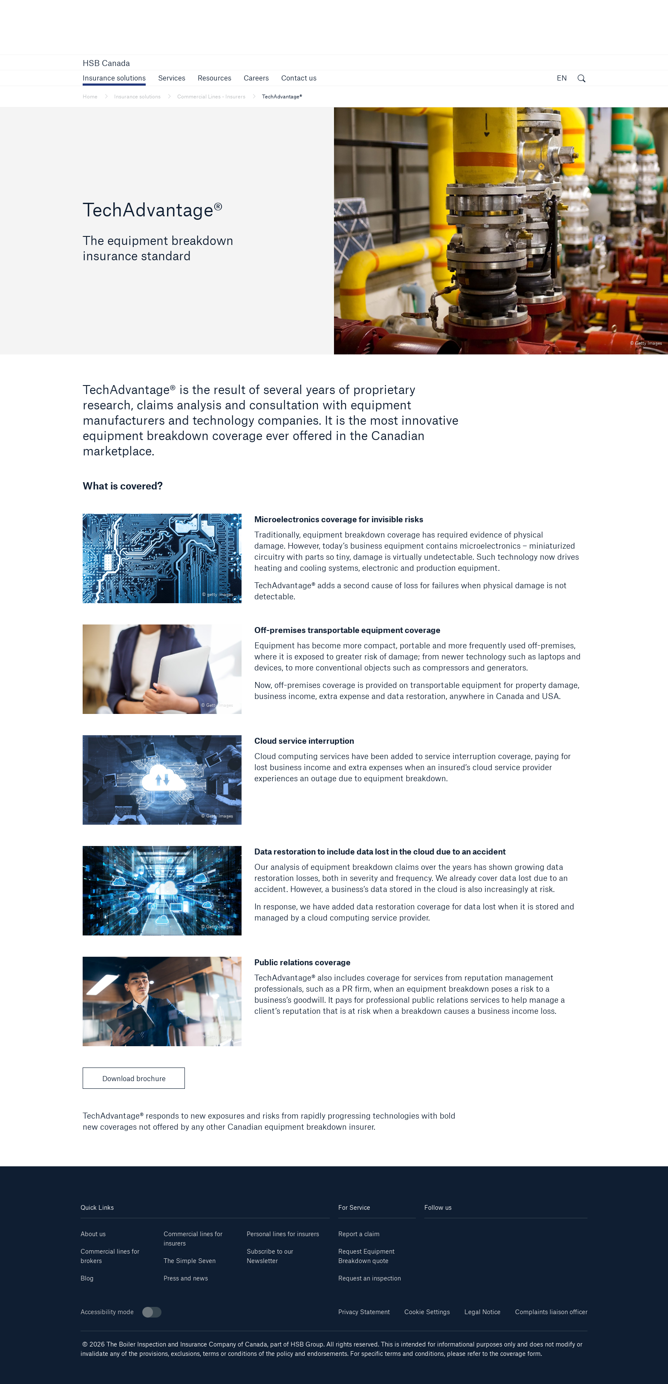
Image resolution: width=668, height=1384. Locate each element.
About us (93, 1234)
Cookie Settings (427, 1312)
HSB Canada (106, 63)
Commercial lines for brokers (110, 1256)
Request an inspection (369, 1278)
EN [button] (562, 77)
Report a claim (359, 1234)
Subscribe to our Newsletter (270, 1256)
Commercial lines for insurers (193, 1238)
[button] (114, 77)
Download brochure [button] (134, 1078)
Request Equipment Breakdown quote (366, 1256)
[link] (256, 77)
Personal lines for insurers (283, 1234)
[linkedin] (438, 1231)
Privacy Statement (364, 1312)
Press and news (186, 1278)
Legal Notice (482, 1312)
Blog (87, 1278)
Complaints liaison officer (551, 1312)
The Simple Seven (190, 1261)
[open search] (581, 79)
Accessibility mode (121, 1312)
